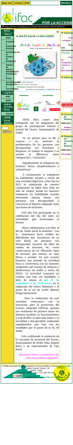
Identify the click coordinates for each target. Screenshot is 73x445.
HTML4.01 (49, 377)
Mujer (8, 38)
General (9, 113)
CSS (41, 377)
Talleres (13, 27)
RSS (27, 3)
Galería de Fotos (8, 105)
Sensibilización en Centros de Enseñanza (33, 27)
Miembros (66, 3)
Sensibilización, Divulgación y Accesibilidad (9, 85)
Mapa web (7, 3)
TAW (58, 377)
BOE (8, 96)
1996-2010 (66, 123)
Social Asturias (8, 121)
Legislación (9, 93)
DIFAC (7, 31)
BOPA (8, 100)
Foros (7, 110)
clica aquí (65, 53)
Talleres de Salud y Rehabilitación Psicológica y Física (9, 71)
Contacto (18, 3)
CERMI (7, 117)
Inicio (5, 27)
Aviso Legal (65, 366)
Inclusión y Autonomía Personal (9, 45)
